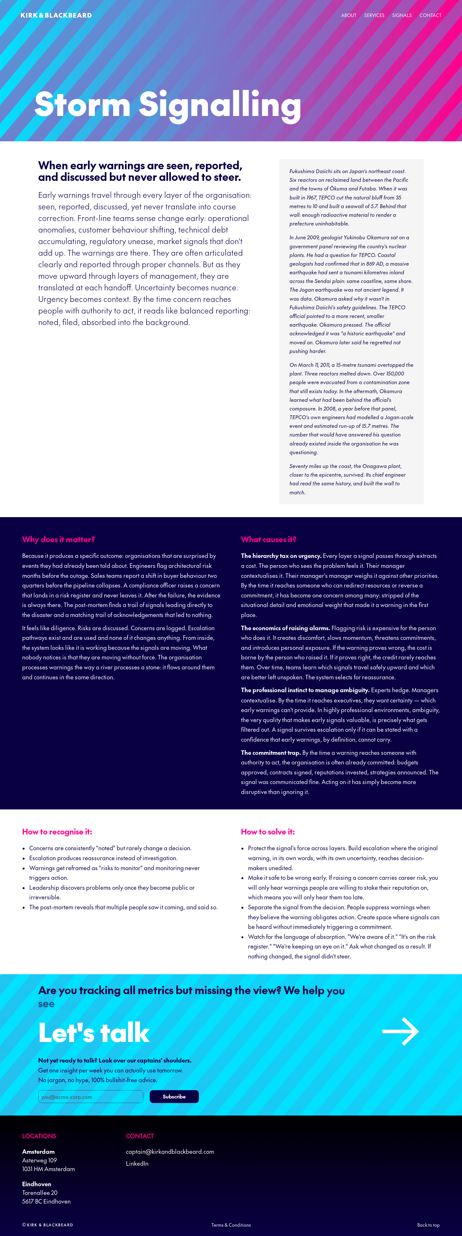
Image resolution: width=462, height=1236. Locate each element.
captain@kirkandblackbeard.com (170, 1151)
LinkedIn (137, 1163)
